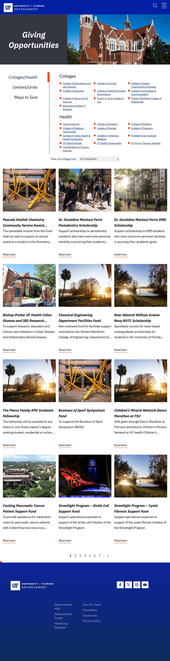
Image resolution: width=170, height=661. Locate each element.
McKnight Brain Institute (143, 135)
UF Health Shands (72, 143)
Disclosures (90, 615)
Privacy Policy (91, 621)
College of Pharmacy (142, 128)
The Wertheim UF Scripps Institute (76, 149)
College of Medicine (141, 124)
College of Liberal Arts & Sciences (75, 100)
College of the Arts (107, 83)
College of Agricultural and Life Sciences (77, 85)
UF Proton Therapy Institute (145, 143)
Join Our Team (92, 604)
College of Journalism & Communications (143, 92)
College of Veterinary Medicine (108, 137)
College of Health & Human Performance (111, 92)
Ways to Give (26, 97)
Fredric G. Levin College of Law (110, 100)
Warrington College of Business (74, 107)
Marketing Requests (60, 625)
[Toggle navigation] (164, 5)
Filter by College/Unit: (64, 159)
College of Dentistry (107, 124)
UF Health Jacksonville (109, 143)
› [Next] (103, 555)
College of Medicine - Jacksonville (74, 130)
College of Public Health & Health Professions (76, 137)
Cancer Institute (71, 124)
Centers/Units (25, 87)
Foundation (90, 610)
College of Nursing (106, 128)
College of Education (73, 90)
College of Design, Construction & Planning (143, 85)
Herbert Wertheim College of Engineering (146, 100)
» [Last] (108, 555)
